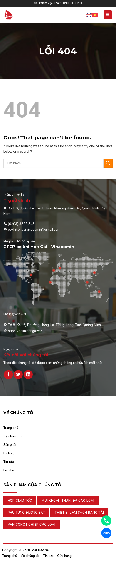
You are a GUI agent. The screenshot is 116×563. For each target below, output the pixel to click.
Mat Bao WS (41, 550)
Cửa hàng (64, 556)
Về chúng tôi (30, 556)
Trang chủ (9, 556)
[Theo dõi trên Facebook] (8, 374)
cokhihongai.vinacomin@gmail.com (34, 230)
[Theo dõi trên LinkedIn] (28, 374)
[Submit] (108, 163)
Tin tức (48, 556)
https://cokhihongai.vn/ (25, 331)
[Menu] (108, 14)
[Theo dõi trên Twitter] (18, 374)
